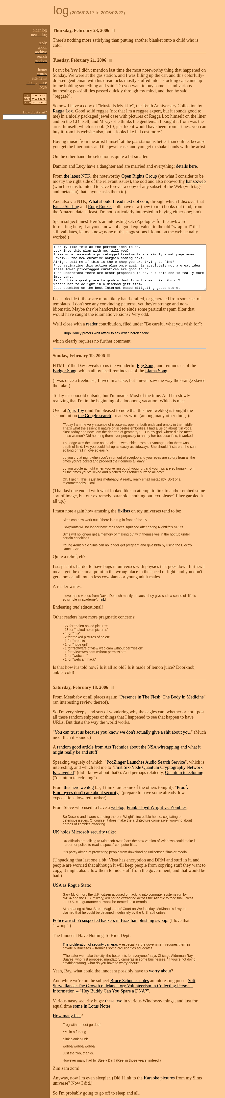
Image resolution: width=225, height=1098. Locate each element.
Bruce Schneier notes (129, 935)
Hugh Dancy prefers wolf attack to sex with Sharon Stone (106, 326)
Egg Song (145, 358)
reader (92, 317)
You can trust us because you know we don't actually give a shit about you (122, 706)
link (83, 579)
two (119, 955)
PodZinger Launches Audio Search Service (145, 736)
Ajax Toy (75, 398)
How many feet (67, 970)
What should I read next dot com (118, 190)
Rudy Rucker (88, 196)
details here (186, 155)
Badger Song (209, 358)
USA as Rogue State (71, 845)
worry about (160, 925)
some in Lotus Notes (71, 960)
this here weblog (79, 761)
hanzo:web (176, 170)
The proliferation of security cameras (90, 899)
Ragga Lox (213, 95)
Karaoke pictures (159, 1032)
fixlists (124, 490)
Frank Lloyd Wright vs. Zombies (157, 776)
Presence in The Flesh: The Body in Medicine (162, 671)
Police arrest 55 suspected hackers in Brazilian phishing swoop (110, 880)
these (109, 955)
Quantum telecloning (180, 746)
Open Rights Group (139, 165)
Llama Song (130, 364)
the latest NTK (77, 165)
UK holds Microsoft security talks (84, 797)
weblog (117, 776)
